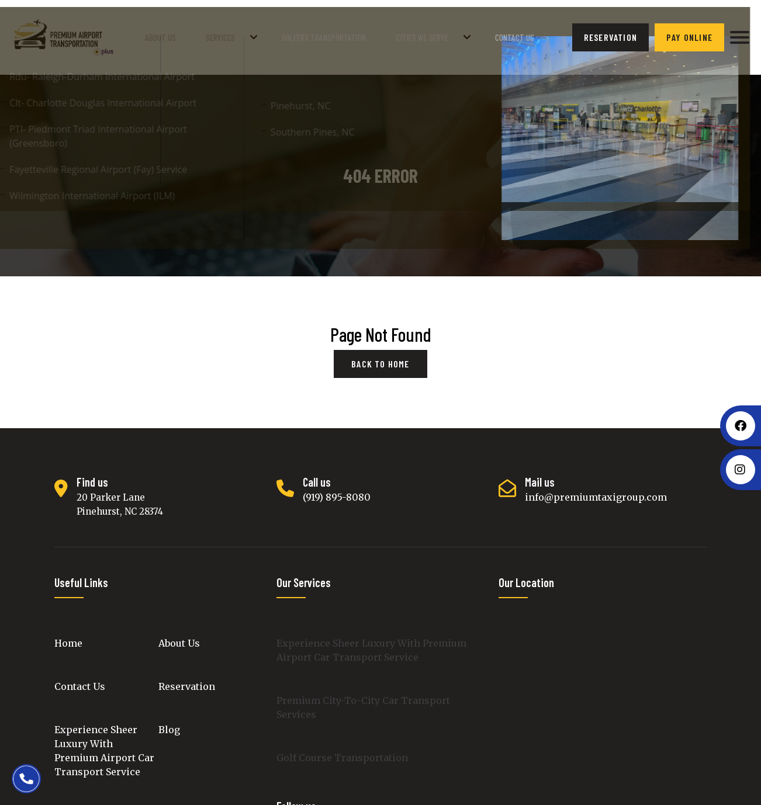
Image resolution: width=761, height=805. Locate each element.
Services (251, 34)
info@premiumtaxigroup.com (596, 492)
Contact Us (515, 34)
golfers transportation (345, 34)
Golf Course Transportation (342, 752)
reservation (610, 34)
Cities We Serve (434, 34)
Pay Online (689, 34)
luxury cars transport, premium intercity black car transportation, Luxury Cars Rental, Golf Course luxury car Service (603, 704)
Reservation (186, 681)
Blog (169, 724)
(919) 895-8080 (337, 492)
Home (68, 638)
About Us (203, 34)
